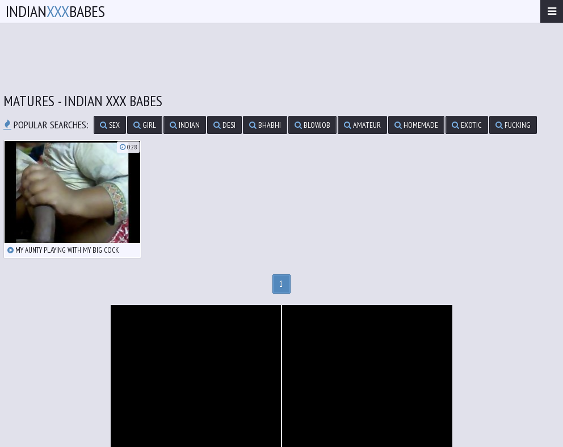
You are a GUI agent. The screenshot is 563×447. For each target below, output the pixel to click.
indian (185, 125)
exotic (467, 125)
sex (110, 125)
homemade (416, 125)
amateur (362, 125)
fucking (513, 125)
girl (144, 125)
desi (224, 125)
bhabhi (265, 125)
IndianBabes (55, 11)
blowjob (312, 125)
